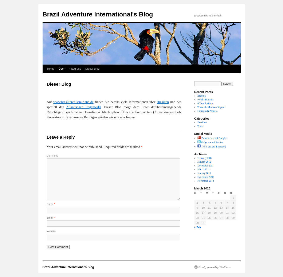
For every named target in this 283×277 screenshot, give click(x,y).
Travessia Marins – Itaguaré (211, 107)
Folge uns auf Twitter (210, 142)
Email (51, 217)
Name (51, 204)
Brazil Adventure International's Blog (98, 14)
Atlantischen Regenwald (83, 107)
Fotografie (75, 68)
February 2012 (204, 158)
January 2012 (204, 161)
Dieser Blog (92, 68)
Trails (200, 126)
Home (51, 68)
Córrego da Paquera (207, 110)
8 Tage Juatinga (205, 103)
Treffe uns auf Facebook (211, 146)
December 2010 (205, 177)
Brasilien (163, 102)
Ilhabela (201, 95)
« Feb (197, 227)
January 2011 (204, 173)
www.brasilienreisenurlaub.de (73, 102)
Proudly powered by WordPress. (215, 267)
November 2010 (205, 180)
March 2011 (203, 169)
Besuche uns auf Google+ (212, 138)
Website (51, 231)
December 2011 (205, 165)
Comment (52, 155)
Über (61, 68)
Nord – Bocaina (205, 99)
